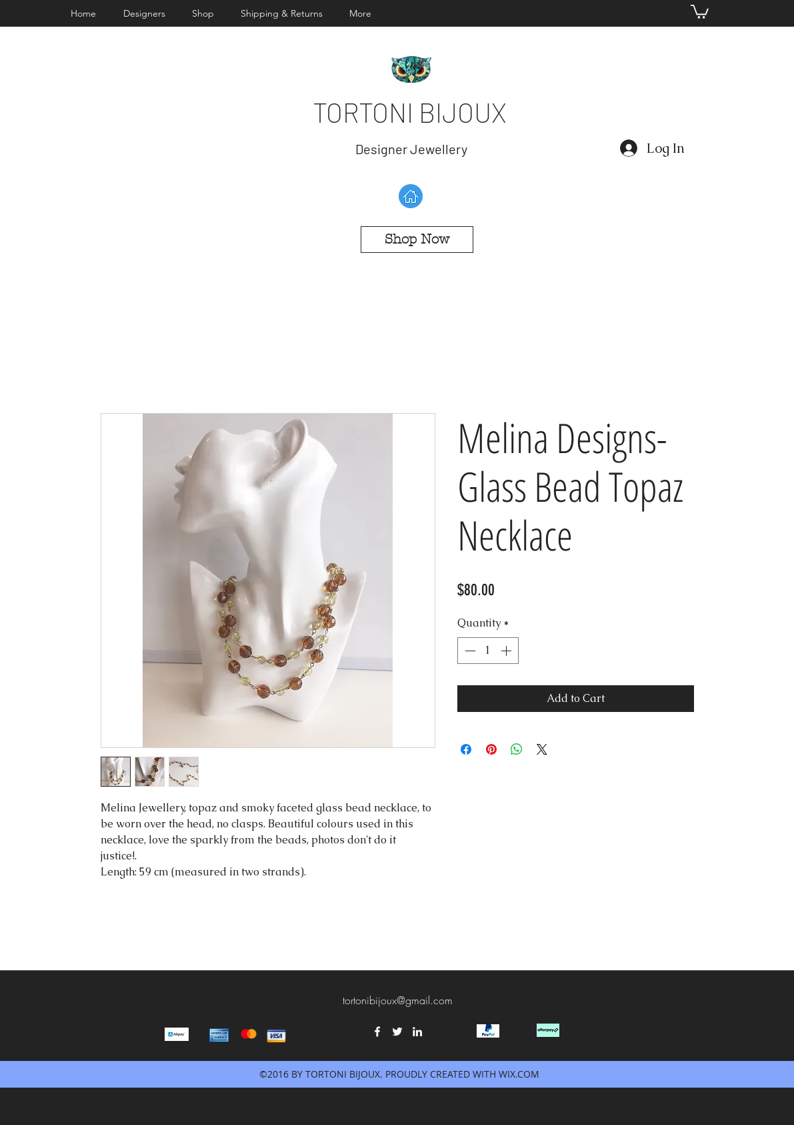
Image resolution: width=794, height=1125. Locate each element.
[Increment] (507, 650)
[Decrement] (468, 650)
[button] (147, 13)
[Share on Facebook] (466, 749)
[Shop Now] (417, 239)
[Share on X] (542, 749)
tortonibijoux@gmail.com (398, 1000)
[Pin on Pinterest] (491, 749)
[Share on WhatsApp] (517, 749)
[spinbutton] (488, 650)
